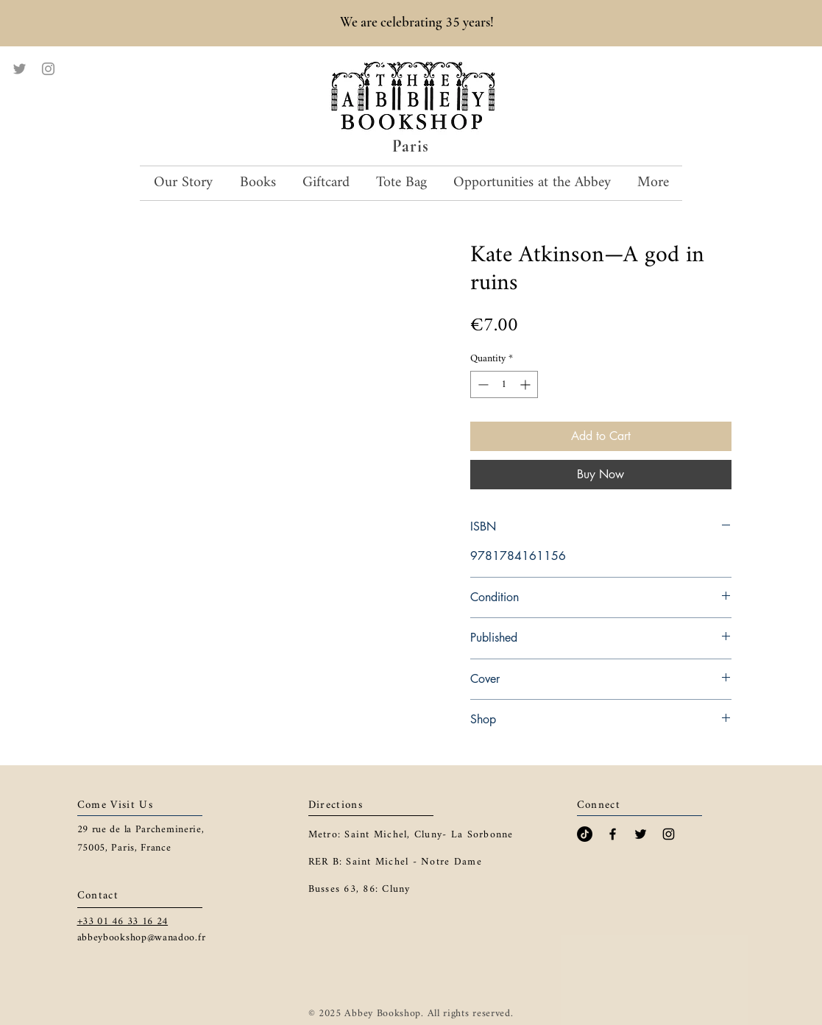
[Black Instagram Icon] (668, 834)
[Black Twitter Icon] (640, 834)
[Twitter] (19, 68)
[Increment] (526, 384)
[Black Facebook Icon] (612, 834)
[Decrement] (481, 384)
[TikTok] (584, 834)
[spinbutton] (504, 384)
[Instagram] (48, 68)
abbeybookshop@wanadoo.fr (141, 937)
